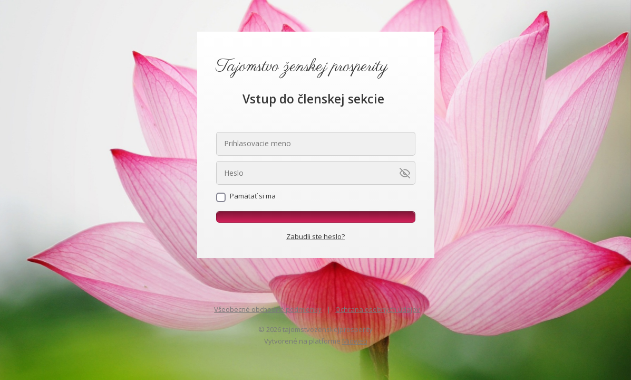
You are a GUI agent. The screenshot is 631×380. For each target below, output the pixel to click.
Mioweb (354, 341)
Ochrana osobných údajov (377, 309)
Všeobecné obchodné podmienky (268, 309)
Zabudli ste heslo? (315, 236)
